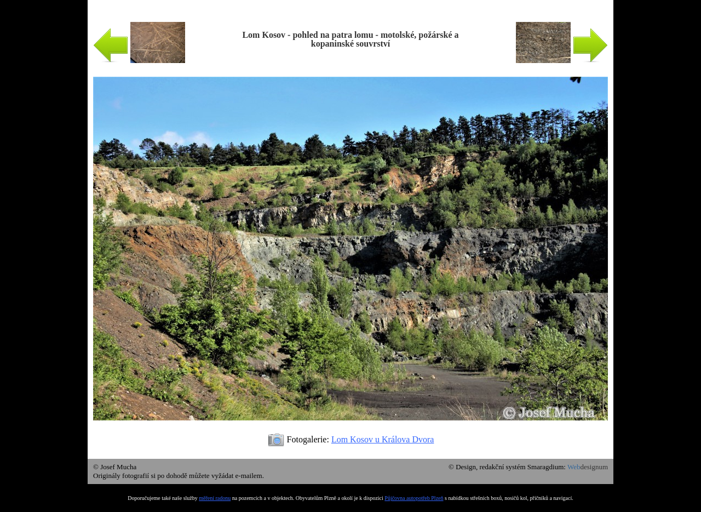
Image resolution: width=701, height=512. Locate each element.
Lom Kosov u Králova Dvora (382, 439)
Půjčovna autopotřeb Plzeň (413, 498)
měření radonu (215, 498)
